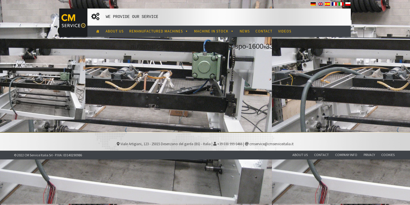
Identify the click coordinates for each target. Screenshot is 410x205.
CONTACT (263, 31)
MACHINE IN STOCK (214, 31)
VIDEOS (284, 31)
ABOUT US (115, 31)
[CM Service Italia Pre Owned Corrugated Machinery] (98, 31)
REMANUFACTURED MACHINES (158, 31)
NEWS (245, 31)
